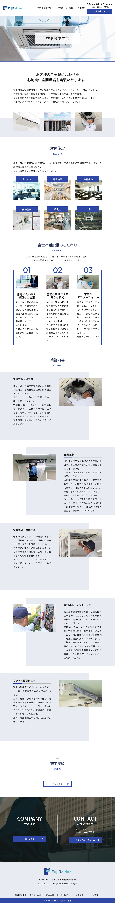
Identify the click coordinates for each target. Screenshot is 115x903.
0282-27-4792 (84, 829)
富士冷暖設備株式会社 (61, 900)
